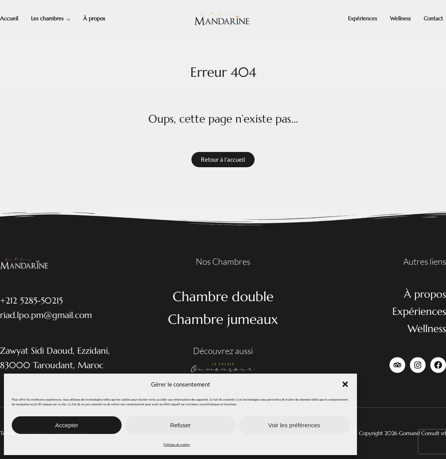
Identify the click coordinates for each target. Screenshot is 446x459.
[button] (345, 384)
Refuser (180, 425)
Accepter (66, 425)
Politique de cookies (177, 444)
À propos (94, 18)
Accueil (9, 18)
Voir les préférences (294, 425)
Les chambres (47, 18)
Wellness (400, 18)
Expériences (362, 18)
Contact (433, 18)
